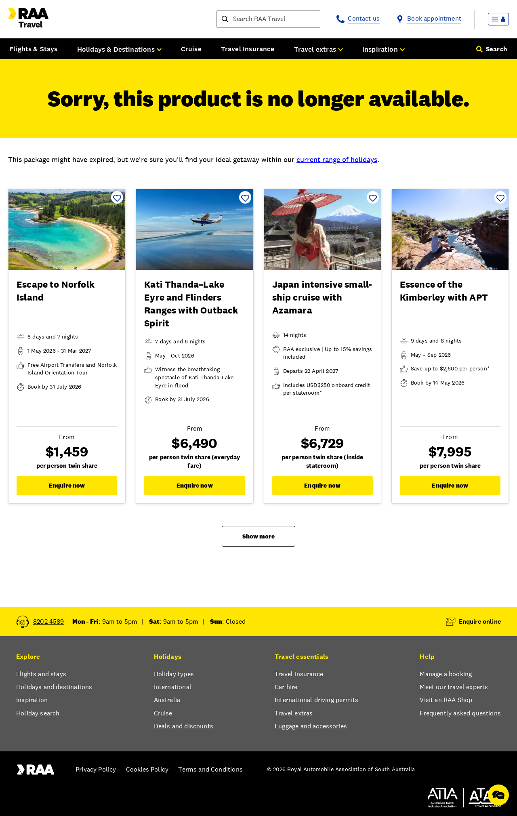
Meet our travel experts (454, 687)
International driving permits (316, 700)
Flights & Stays (34, 48)
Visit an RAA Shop (446, 700)
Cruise (191, 48)
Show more (258, 536)
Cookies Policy (147, 769)
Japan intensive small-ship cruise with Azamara (322, 297)
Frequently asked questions (460, 713)
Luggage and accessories (311, 726)
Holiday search (37, 713)
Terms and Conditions (210, 769)
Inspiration (32, 700)
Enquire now (67, 485)
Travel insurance (299, 674)
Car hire (286, 687)
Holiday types (174, 674)
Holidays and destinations (54, 687)
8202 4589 (48, 621)
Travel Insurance (248, 48)
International (172, 687)
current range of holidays (336, 159)
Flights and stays (41, 674)
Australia (167, 700)
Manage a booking (446, 674)
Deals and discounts (183, 726)
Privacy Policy (96, 769)
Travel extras (294, 713)
